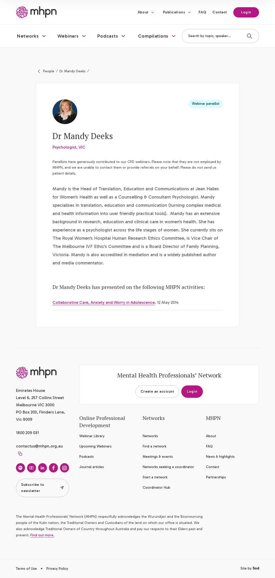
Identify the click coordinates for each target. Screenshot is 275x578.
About (143, 12)
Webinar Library (92, 436)
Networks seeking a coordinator (168, 467)
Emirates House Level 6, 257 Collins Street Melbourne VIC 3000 (40, 397)
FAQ (202, 12)
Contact (219, 12)
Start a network (155, 477)
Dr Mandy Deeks (72, 71)
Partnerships (216, 477)
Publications (174, 12)
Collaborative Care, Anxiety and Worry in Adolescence (104, 302)
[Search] (249, 36)
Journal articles (91, 467)
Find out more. (42, 535)
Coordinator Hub (156, 487)
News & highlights (220, 456)
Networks (150, 436)
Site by (249, 568)
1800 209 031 (27, 432)
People (48, 71)
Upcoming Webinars (95, 446)
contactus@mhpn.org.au (39, 446)
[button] (32, 36)
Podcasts (86, 456)
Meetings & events (158, 456)
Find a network (154, 446)
